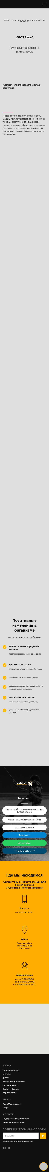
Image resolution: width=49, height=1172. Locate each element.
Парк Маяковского (12, 1104)
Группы (6, 1078)
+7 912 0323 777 (24, 850)
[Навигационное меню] (44, 4)
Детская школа (10, 1085)
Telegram (24, 835)
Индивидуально (11, 1070)
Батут (5, 1108)
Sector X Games (11, 1089)
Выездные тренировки (14, 1082)
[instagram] (4, 1148)
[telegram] (8, 1148)
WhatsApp (24, 843)
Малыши (7, 1074)
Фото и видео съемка (14, 1123)
